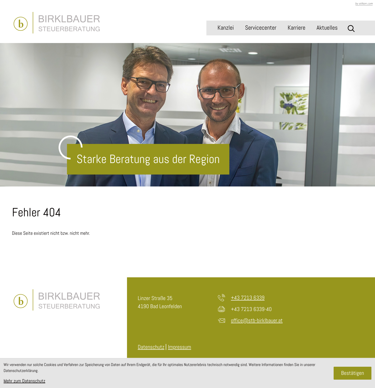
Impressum (179, 346)
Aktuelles (327, 28)
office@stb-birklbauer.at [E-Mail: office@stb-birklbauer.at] (257, 320)
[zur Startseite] (56, 22)
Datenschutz (151, 346)
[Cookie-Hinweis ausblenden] (352, 373)
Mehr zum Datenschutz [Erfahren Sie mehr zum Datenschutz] (24, 381)
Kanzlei (225, 28)
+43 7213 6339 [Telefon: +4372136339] (248, 297)
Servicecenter (260, 28)
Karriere (296, 28)
